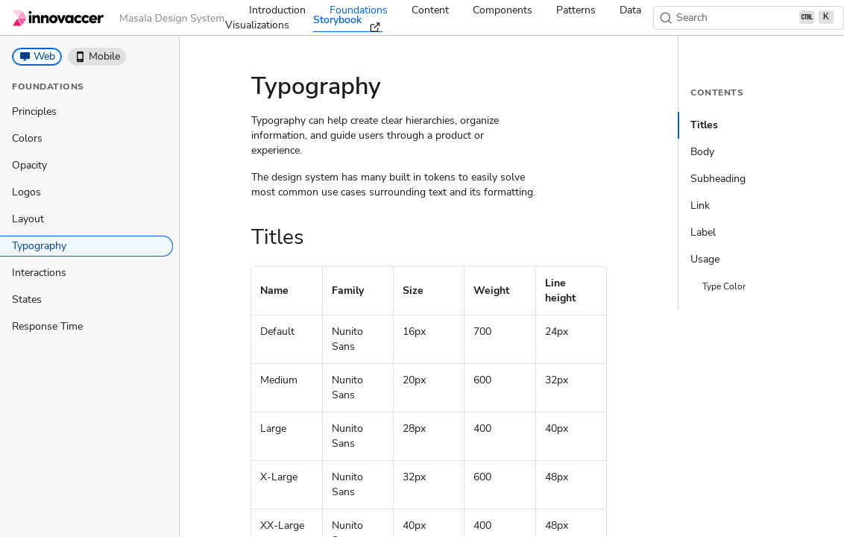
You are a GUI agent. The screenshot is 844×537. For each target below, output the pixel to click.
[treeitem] (86, 111)
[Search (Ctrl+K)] (748, 18)
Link (700, 205)
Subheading (718, 179)
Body (702, 152)
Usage (704, 259)
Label (703, 232)
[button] (37, 57)
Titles (704, 125)
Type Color (724, 286)
